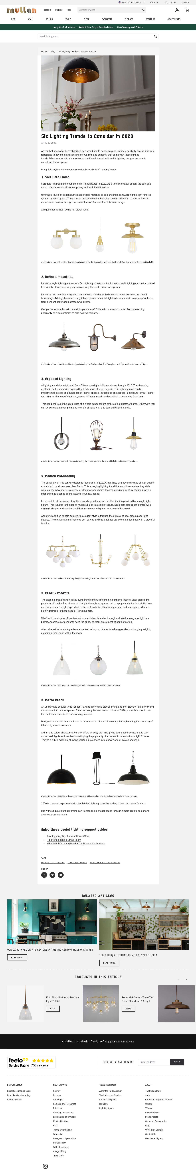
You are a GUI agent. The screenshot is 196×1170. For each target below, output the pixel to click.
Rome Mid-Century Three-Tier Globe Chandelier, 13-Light (137, 999)
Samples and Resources (64, 1104)
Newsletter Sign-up (154, 1138)
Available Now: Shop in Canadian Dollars (96, 27)
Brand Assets (151, 1117)
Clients (148, 1104)
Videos (148, 1108)
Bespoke (47, 10)
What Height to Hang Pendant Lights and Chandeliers (76, 843)
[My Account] (178, 9)
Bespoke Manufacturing (18, 1095)
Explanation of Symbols (64, 1117)
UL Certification (60, 1121)
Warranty (57, 1134)
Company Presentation (156, 1121)
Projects (58, 10)
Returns (57, 1095)
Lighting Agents (106, 1108)
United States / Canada (132, 2)
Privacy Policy (59, 1142)
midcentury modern (53, 862)
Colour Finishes (14, 1099)
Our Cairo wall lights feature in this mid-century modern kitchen (50, 949)
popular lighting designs (105, 862)
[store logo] (21, 10)
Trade (69, 10)
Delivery (57, 1091)
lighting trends (77, 862)
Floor (86, 19)
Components (173, 19)
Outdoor (129, 19)
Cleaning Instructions (63, 1112)
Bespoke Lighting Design (19, 1091)
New (13, 19)
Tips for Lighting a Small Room (64, 839)
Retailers (103, 1104)
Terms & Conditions (62, 1130)
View (53, 1008)
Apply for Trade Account (110, 1091)
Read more (17, 957)
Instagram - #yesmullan (64, 1138)
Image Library (59, 1151)
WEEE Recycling (60, 1147)
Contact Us (150, 1134)
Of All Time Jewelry (154, 1130)
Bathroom (107, 19)
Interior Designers (107, 1099)
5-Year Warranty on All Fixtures (130, 27)
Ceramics (150, 19)
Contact (185, 2)
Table (68, 19)
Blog (53, 51)
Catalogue (58, 1099)
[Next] (186, 979)
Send (177, 1062)
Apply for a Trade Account (64, 27)
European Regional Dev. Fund (159, 1099)
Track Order (58, 1155)
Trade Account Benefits (110, 1095)
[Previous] (180, 979)
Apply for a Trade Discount (119, 1041)
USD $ (154, 2)
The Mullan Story (153, 1091)
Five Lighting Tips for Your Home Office (68, 836)
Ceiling (49, 19)
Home (44, 51)
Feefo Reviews (152, 1112)
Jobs (147, 1095)
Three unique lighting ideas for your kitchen (128, 955)
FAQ (55, 1125)
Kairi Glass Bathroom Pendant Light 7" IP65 (62, 999)
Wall (30, 19)
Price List (57, 1108)
